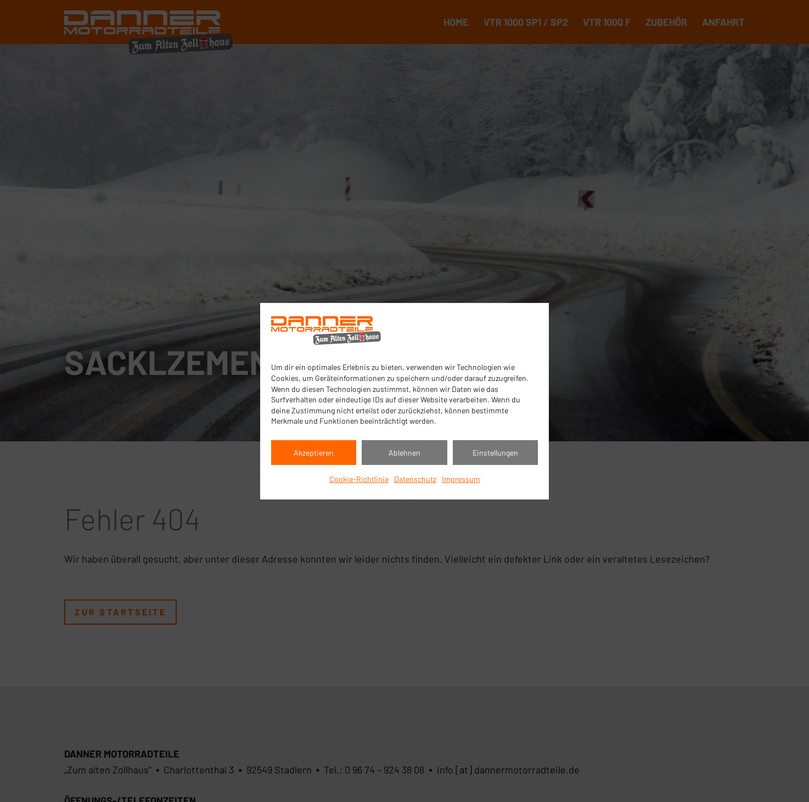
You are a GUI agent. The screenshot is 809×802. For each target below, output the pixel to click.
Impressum (461, 479)
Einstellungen (495, 452)
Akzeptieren (314, 452)
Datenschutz (415, 479)
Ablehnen (404, 452)
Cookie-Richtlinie (359, 479)
